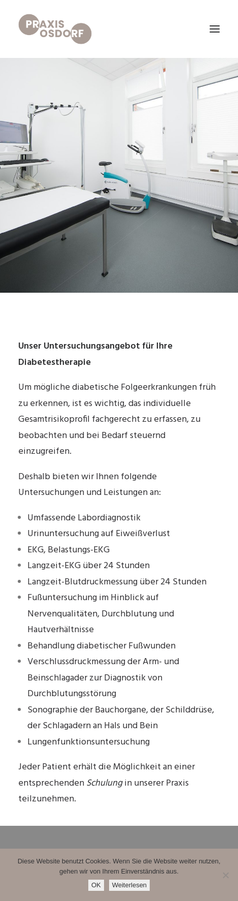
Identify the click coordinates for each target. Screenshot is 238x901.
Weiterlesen (129, 885)
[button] (214, 29)
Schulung (104, 783)
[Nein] (225, 875)
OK (96, 885)
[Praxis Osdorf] (55, 29)
